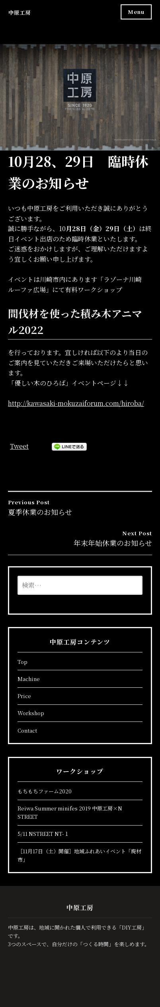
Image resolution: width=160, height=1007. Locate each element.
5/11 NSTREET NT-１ (43, 833)
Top (22, 662)
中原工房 (19, 12)
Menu (136, 11)
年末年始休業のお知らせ (80, 538)
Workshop (31, 713)
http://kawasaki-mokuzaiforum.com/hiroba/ (76, 403)
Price (24, 696)
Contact (27, 730)
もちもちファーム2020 (45, 791)
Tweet (19, 446)
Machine (29, 679)
